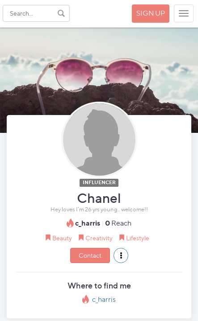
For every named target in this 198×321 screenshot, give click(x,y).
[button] (121, 255)
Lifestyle (137, 238)
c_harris (104, 299)
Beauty (62, 238)
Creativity (99, 238)
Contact (90, 255)
